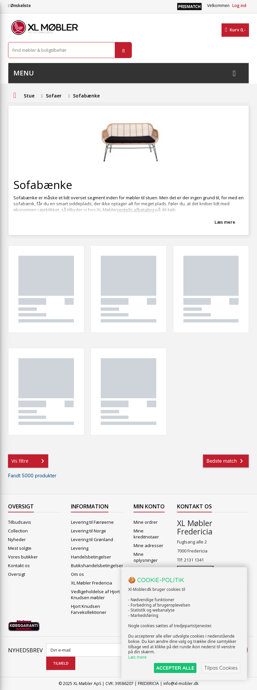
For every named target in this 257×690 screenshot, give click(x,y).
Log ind (239, 5)
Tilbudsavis (19, 522)
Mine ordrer (146, 522)
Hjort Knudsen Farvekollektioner (88, 609)
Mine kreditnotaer (146, 534)
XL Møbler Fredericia (91, 583)
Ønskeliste (19, 5)
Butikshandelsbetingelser (97, 565)
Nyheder (17, 539)
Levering (79, 548)
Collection (18, 531)
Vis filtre (29, 461)
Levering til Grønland (92, 539)
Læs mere (225, 222)
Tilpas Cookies (221, 668)
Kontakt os (19, 565)
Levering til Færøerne (92, 522)
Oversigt (16, 574)
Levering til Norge (88, 531)
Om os (77, 574)
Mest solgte (19, 548)
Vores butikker (23, 557)
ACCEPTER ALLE (175, 668)
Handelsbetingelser (91, 557)
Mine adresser (148, 545)
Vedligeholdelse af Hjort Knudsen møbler (95, 595)
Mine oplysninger (146, 557)
